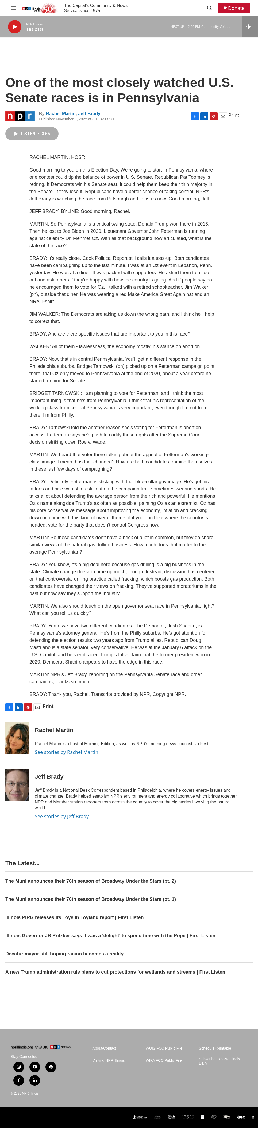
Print (233, 115)
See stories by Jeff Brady (62, 816)
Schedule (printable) (215, 1048)
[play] (14, 27)
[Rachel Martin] (17, 738)
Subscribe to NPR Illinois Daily (219, 1061)
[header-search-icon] (210, 8)
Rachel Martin (60, 113)
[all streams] (250, 26)
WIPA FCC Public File (164, 1060)
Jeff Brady (89, 113)
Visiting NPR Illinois (109, 1060)
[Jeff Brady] (17, 785)
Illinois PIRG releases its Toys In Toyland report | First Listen (74, 917)
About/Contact (104, 1048)
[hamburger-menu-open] (13, 8)
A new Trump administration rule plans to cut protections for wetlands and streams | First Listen (115, 972)
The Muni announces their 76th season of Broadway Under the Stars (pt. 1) (90, 899)
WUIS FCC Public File (164, 1048)
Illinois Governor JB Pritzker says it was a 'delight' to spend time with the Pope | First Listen (110, 935)
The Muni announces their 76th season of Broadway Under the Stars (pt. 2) (90, 881)
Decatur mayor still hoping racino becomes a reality (64, 953)
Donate (236, 8)
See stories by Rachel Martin (66, 752)
